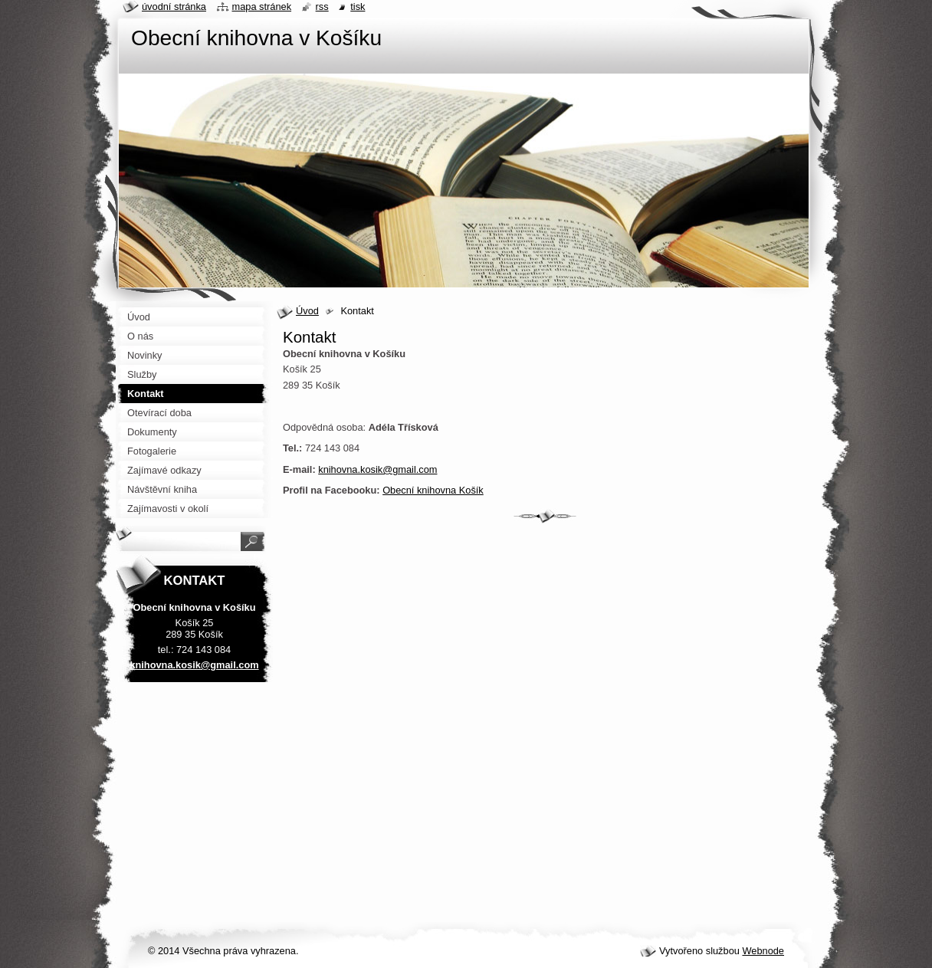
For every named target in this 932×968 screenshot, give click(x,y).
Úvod (307, 311)
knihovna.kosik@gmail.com (377, 469)
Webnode (763, 951)
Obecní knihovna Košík (433, 490)
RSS (322, 6)
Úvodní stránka (174, 6)
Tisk (357, 6)
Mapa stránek (262, 6)
